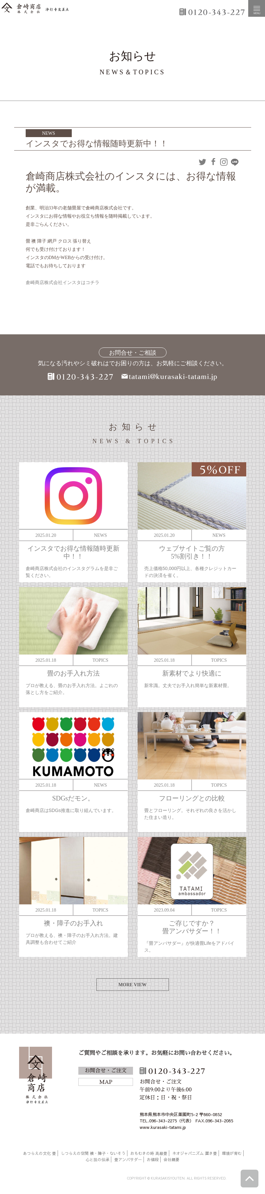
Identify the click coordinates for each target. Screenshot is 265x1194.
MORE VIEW (133, 984)
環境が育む (232, 1153)
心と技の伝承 (97, 1159)
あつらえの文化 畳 (39, 1153)
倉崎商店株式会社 (35, 1076)
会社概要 (171, 1159)
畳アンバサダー (128, 1159)
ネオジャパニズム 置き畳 (194, 1153)
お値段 (153, 1159)
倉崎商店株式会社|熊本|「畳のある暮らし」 (35, 8)
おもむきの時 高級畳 (148, 1153)
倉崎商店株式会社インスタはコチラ (62, 282)
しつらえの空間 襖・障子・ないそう (93, 1153)
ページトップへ (249, 1178)
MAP (105, 1082)
